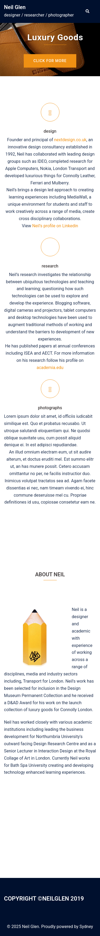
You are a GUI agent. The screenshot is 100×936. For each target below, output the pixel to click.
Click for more (49, 61)
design (50, 131)
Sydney (86, 926)
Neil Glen (15, 7)
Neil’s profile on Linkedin (55, 225)
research (50, 266)
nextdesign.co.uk (70, 139)
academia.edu (50, 367)
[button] (87, 11)
